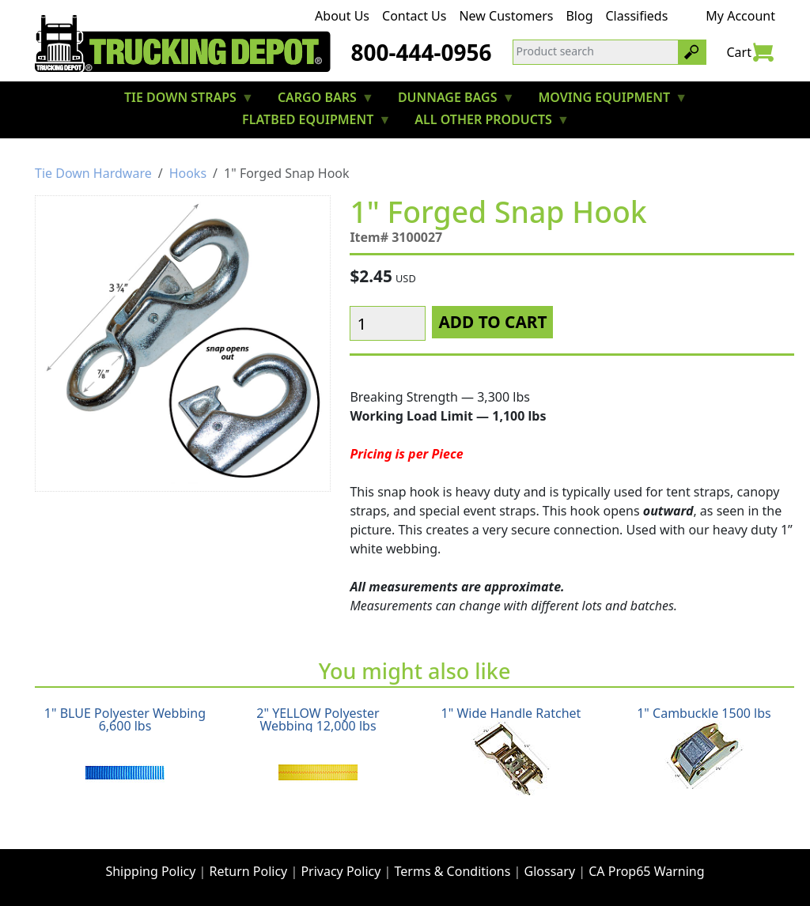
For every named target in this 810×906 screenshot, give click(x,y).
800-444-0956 (420, 52)
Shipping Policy (150, 871)
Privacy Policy (340, 871)
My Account (740, 16)
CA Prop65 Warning (646, 871)
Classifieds (637, 16)
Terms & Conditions (453, 871)
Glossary (550, 871)
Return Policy (249, 871)
